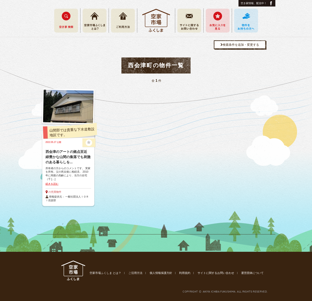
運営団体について (252, 273)
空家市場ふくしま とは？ (105, 273)
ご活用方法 (135, 273)
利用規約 (184, 273)
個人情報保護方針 (161, 273)
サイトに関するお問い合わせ (216, 273)
